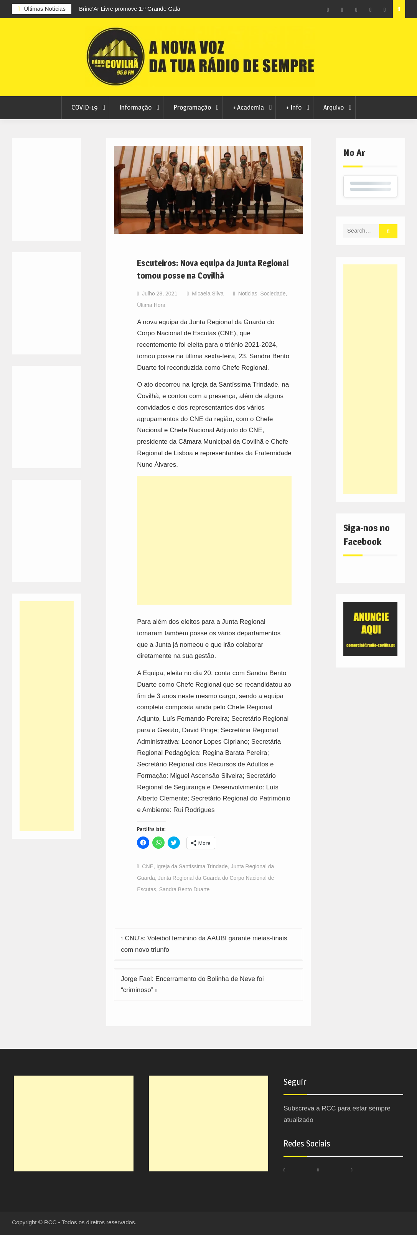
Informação (135, 107)
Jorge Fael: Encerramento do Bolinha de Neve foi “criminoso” (192, 984)
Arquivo (333, 107)
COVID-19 (84, 107)
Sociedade (272, 293)
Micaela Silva (207, 293)
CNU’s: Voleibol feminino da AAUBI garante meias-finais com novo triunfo (204, 944)
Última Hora (151, 305)
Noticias (247, 293)
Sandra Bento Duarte (184, 889)
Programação (192, 107)
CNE (147, 866)
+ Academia (248, 107)
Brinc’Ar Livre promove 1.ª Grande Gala (129, 8)
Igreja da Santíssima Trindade (192, 866)
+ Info (294, 107)
